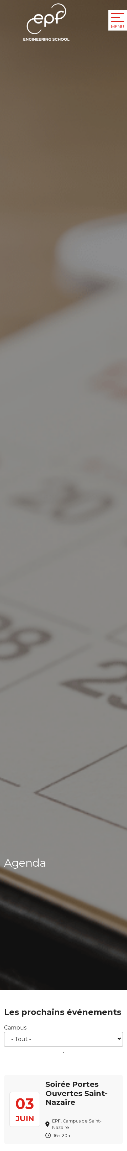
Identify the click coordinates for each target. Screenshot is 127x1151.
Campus (15, 1027)
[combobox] (63, 1039)
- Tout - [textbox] (21, 1039)
